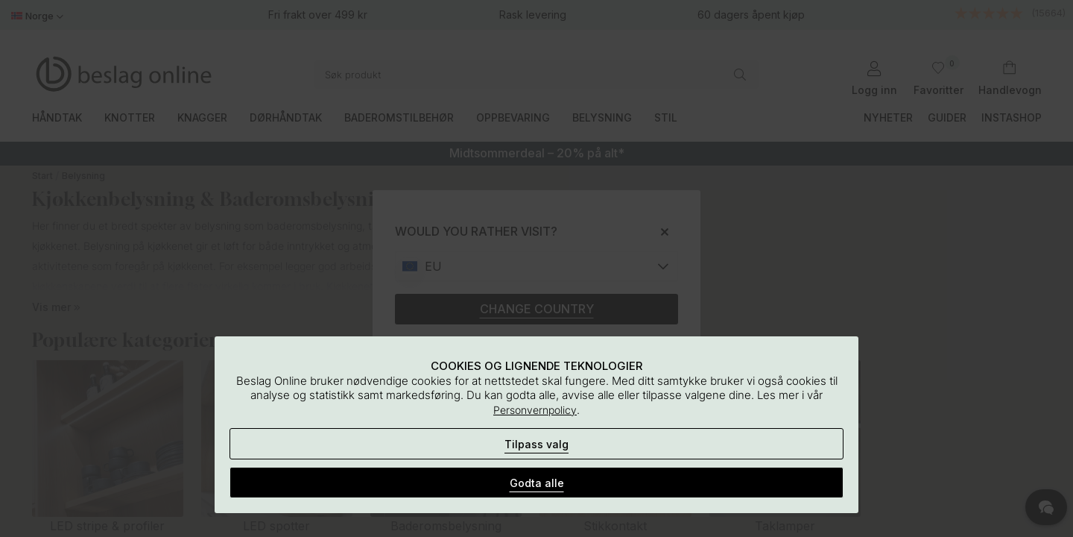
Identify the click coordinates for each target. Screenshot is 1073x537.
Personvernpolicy (535, 409)
